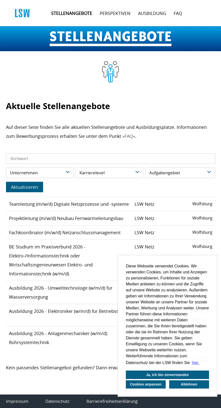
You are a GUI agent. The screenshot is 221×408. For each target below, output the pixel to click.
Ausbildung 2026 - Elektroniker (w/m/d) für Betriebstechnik (70, 311)
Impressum (17, 401)
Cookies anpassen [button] (145, 384)
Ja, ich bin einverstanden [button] (167, 375)
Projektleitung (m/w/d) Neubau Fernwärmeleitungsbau (66, 218)
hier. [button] (195, 363)
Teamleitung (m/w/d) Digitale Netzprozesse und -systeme (69, 204)
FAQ (178, 13)
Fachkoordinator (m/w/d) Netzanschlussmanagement (65, 232)
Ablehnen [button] (189, 384)
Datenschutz (57, 401)
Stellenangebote (71, 13)
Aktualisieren (24, 187)
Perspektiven (115, 13)
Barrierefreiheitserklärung (112, 401)
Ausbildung (152, 13)
